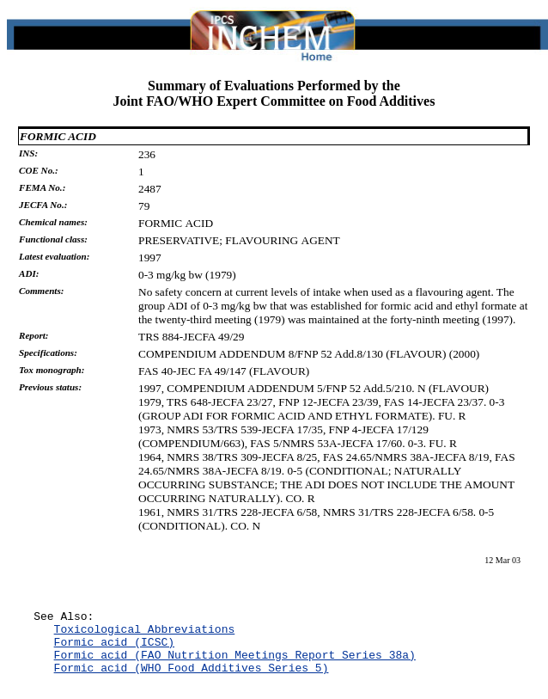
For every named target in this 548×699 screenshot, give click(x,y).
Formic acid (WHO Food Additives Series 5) (191, 680)
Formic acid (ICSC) (114, 649)
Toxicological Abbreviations (144, 633)
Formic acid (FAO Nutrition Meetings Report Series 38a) (235, 664)
